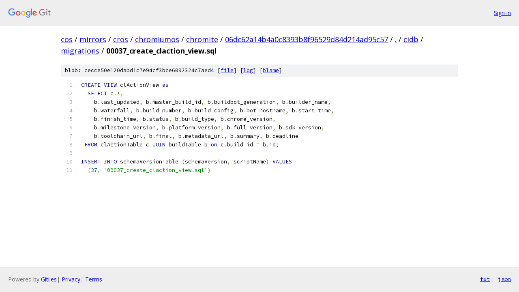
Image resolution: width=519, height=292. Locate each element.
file (227, 70)
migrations (80, 51)
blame (271, 70)
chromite (202, 39)
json (504, 279)
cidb (410, 39)
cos (67, 39)
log (248, 70)
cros (120, 39)
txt (485, 279)
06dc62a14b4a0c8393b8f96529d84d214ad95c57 (306, 39)
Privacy (71, 279)
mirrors (92, 39)
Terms (93, 279)
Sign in (502, 13)
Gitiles (49, 279)
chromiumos (157, 39)
